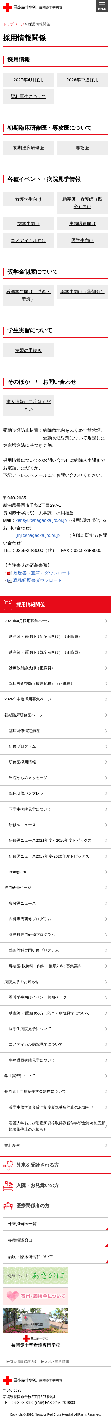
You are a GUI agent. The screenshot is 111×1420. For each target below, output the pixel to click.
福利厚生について (28, 96)
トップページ (13, 24)
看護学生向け (28, 199)
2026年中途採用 (83, 79)
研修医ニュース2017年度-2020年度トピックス (49, 856)
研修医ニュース (22, 825)
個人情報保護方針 (23, 1362)
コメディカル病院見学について (36, 1044)
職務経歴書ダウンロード (37, 580)
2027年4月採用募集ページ (27, 621)
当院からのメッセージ (28, 777)
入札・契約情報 (56, 1362)
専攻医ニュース (22, 903)
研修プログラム (22, 746)
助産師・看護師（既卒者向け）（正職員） (45, 652)
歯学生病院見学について (30, 1029)
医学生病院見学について (30, 809)
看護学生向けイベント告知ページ (38, 997)
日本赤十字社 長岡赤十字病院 (32, 7)
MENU (102, 6)
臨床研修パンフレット (28, 793)
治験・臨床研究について (30, 1256)
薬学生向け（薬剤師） (82, 291)
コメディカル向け (28, 240)
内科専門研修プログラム (30, 919)
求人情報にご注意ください (28, 405)
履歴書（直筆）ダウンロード (42, 572)
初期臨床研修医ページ (25, 715)
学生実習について (19, 1076)
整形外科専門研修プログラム (34, 950)
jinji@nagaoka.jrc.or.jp (38, 535)
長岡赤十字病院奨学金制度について (35, 1091)
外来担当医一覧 (22, 1223)
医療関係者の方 (32, 1205)
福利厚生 (12, 1145)
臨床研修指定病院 (24, 730)
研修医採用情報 (22, 762)
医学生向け (82, 240)
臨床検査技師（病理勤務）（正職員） (41, 683)
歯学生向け (28, 223)
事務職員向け (82, 223)
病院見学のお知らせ (21, 981)
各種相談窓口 (20, 1240)
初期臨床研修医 (28, 147)
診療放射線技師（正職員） (32, 668)
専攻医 (82, 147)
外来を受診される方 (37, 1164)
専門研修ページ (17, 887)
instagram (17, 872)
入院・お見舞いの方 (37, 1185)
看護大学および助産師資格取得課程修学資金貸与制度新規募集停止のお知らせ (57, 1126)
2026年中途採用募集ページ (28, 699)
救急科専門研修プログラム (32, 934)
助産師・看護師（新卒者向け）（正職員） (47, 636)
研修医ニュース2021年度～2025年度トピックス (50, 840)
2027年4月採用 (28, 79)
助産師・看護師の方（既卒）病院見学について (49, 1013)
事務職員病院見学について (32, 1060)
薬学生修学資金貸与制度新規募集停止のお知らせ (51, 1107)
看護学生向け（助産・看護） (28, 295)
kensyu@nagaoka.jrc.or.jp (41, 520)
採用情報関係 (32, 604)
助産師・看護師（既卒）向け (82, 203)
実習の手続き (28, 350)
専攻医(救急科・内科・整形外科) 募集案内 (45, 966)
